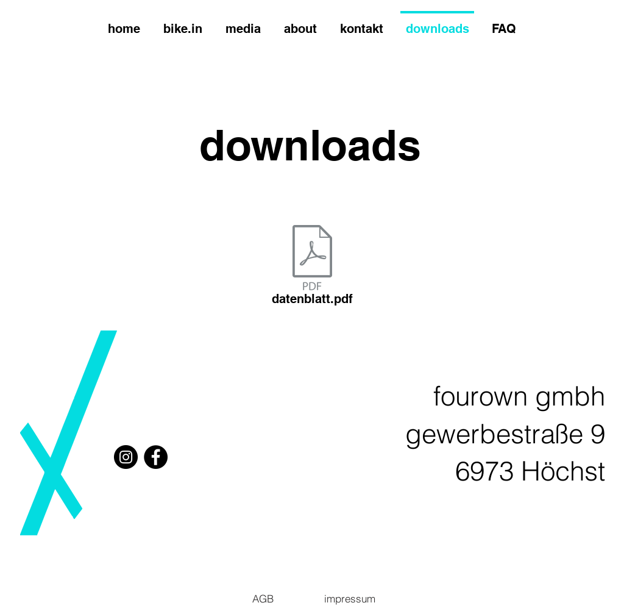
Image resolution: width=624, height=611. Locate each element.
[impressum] (349, 598)
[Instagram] (126, 457)
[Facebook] (156, 457)
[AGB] (263, 598)
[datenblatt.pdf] (312, 267)
